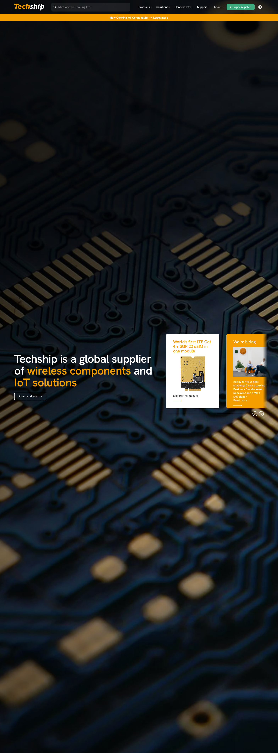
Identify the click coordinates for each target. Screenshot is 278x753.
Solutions (163, 7)
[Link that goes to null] (192, 370)
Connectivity (184, 7)
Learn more (160, 17)
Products (145, 7)
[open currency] (260, 7)
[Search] (93, 6)
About (219, 7)
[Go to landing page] (29, 7)
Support (203, 7)
